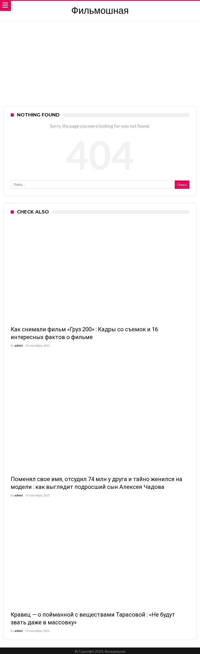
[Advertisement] (100, 59)
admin (19, 345)
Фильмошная (100, 10)
